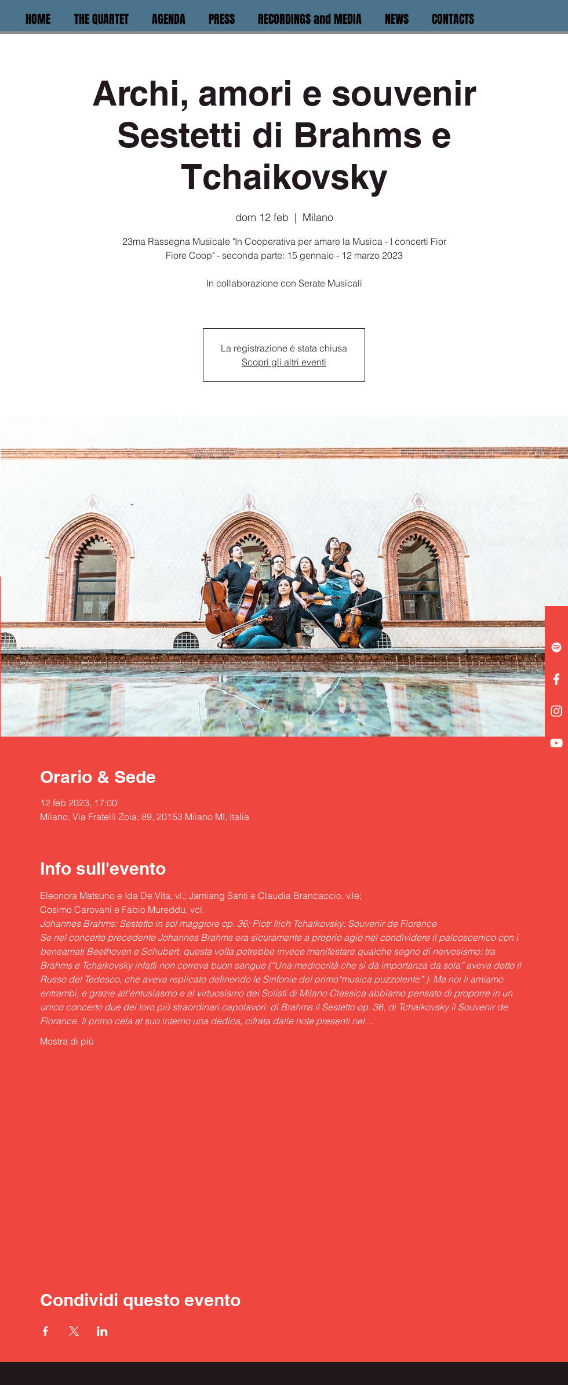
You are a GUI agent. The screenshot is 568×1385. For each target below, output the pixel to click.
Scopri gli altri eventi (284, 362)
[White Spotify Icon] (556, 647)
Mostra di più (67, 1041)
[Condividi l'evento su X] (73, 1331)
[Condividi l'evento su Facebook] (45, 1331)
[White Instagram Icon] (556, 711)
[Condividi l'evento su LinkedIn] (102, 1331)
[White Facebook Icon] (556, 679)
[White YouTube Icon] (556, 742)
